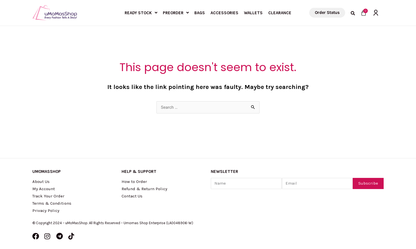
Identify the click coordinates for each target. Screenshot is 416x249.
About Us (41, 181)
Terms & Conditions (51, 203)
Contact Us (132, 196)
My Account (43, 188)
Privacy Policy (45, 210)
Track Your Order (48, 196)
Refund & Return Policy (144, 188)
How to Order (134, 181)
